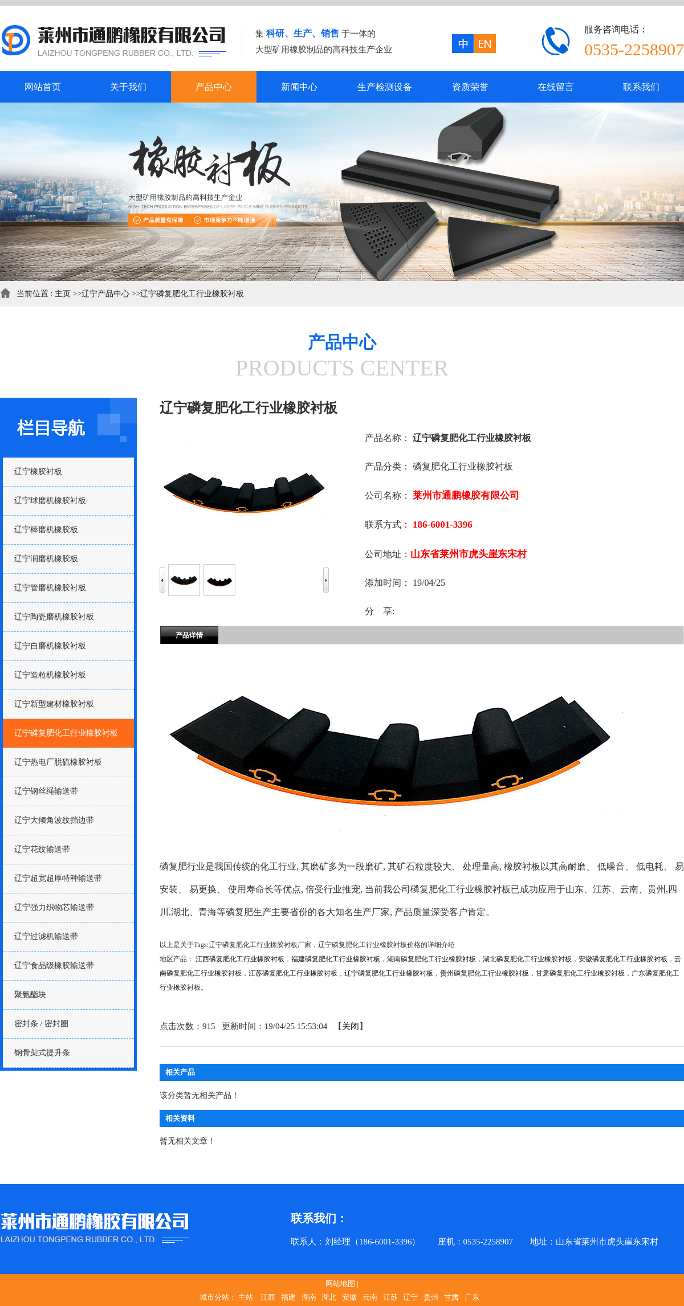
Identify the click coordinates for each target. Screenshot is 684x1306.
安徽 (349, 1297)
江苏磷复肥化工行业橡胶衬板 (293, 973)
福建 (288, 1297)
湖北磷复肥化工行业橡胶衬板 (527, 959)
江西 (267, 1297)
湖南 (309, 1297)
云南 (370, 1297)
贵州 (431, 1297)
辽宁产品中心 (105, 293)
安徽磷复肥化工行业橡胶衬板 (623, 959)
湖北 (328, 1297)
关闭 (350, 1026)
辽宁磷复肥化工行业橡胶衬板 (192, 293)
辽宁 (410, 1297)
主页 (63, 293)
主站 (245, 1297)
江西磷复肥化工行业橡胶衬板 (240, 959)
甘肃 (451, 1297)
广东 (472, 1297)
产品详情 (189, 635)
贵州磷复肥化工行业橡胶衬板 (484, 973)
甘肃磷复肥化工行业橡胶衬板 (580, 973)
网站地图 (340, 1283)
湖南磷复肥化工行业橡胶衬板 (431, 959)
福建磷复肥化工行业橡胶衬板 (335, 959)
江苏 (390, 1297)
